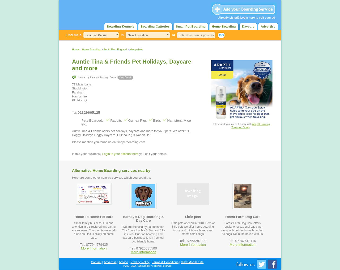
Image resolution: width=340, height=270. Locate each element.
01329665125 (89, 112)
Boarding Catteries (155, 26)
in (122, 35)
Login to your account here (120, 154)
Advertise (268, 26)
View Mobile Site (192, 262)
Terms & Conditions (165, 262)
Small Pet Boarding (191, 26)
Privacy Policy (140, 262)
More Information (94, 248)
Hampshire (136, 49)
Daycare (248, 26)
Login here (247, 17)
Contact (96, 262)
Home (75, 49)
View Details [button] (125, 77)
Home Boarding (224, 26)
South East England (115, 49)
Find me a (73, 35)
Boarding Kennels (120, 26)
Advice (123, 262)
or (173, 35)
